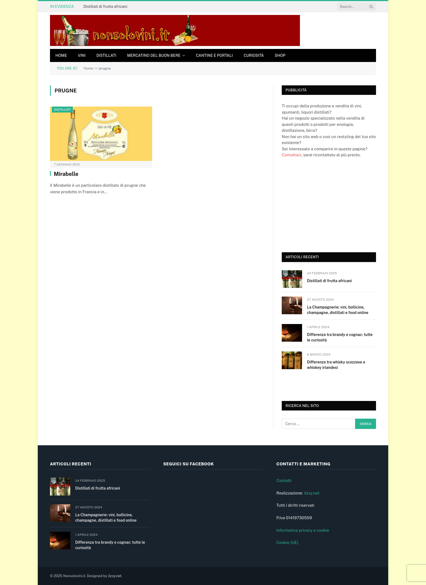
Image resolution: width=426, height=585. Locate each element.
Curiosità (254, 55)
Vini (81, 55)
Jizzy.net (311, 493)
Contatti (284, 480)
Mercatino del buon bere (153, 55)
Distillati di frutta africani (105, 6)
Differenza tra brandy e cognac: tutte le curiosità (339, 337)
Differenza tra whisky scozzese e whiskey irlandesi (336, 365)
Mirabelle (66, 174)
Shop (280, 55)
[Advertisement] (322, 204)
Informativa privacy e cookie (302, 530)
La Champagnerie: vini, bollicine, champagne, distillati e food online (337, 310)
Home (61, 55)
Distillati (106, 55)
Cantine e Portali (214, 55)
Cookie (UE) (287, 542)
